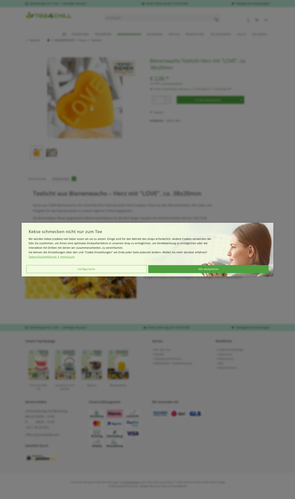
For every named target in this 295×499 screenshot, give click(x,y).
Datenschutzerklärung (43, 257)
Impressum (67, 257)
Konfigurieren (86, 269)
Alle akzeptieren (208, 269)
